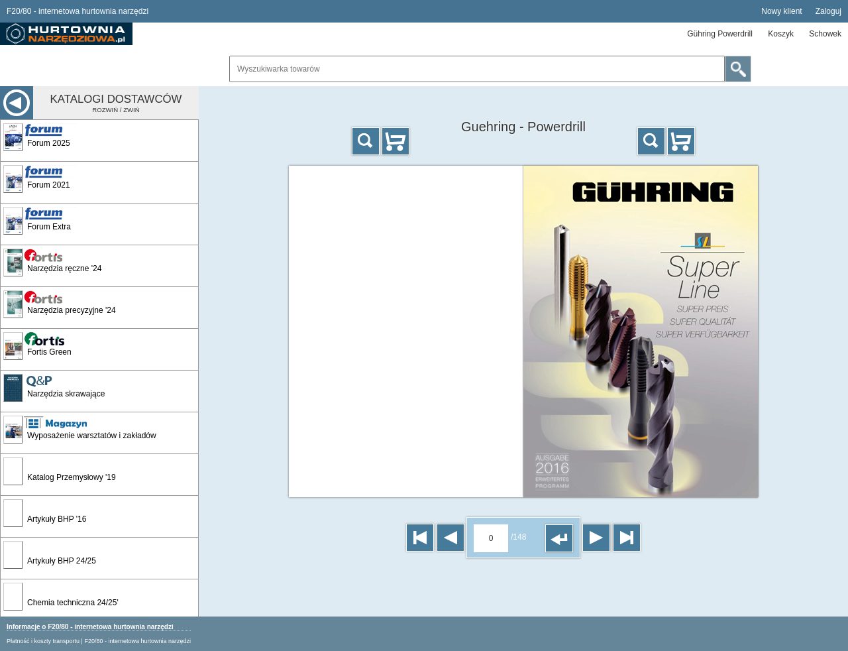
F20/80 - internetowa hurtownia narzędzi (137, 641)
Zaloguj (828, 11)
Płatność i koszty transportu (43, 641)
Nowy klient (781, 11)
